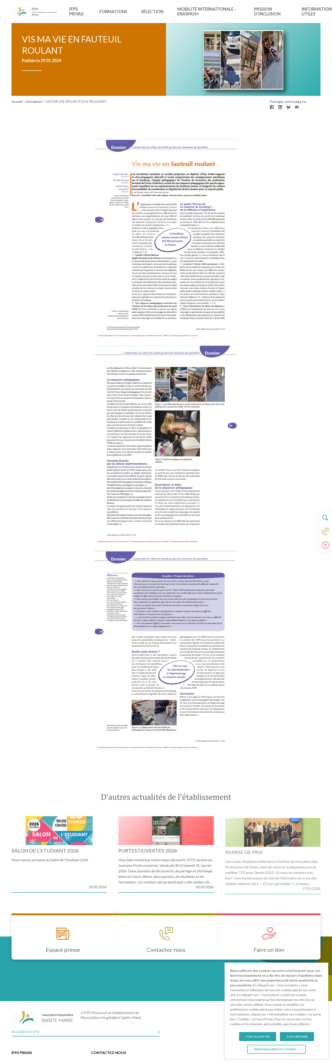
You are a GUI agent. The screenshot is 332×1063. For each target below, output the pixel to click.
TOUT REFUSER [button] (297, 1036)
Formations (121, 11)
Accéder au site (26, 1032)
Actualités (34, 101)
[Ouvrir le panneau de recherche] (325, 518)
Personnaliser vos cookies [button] (275, 1049)
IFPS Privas (91, 11)
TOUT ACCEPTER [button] (258, 1036)
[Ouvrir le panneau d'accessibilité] (325, 545)
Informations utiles (305, 11)
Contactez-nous (108, 1052)
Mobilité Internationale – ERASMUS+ (200, 11)
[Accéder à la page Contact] (325, 532)
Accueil (17, 101)
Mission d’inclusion (260, 11)
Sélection (150, 11)
